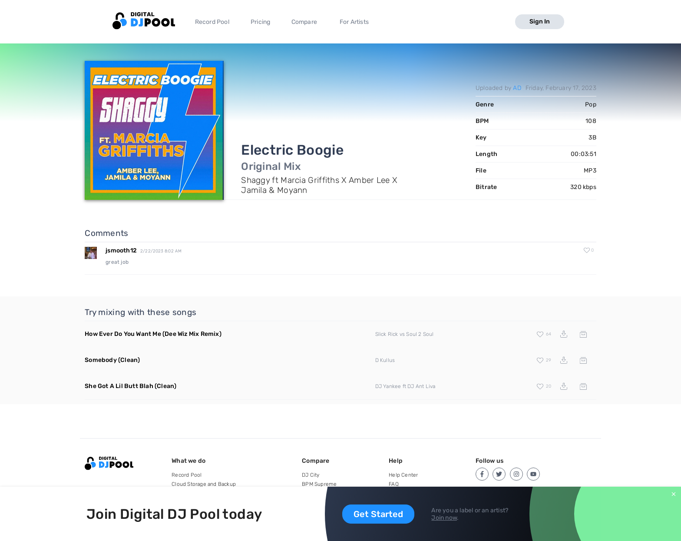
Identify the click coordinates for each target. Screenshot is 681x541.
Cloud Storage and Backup (204, 484)
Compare (304, 22)
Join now (444, 517)
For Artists (354, 22)
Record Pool (212, 22)
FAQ (394, 484)
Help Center (403, 475)
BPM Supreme (319, 484)
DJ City (310, 475)
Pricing (260, 22)
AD (517, 88)
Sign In (539, 21)
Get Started (378, 514)
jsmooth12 (121, 250)
